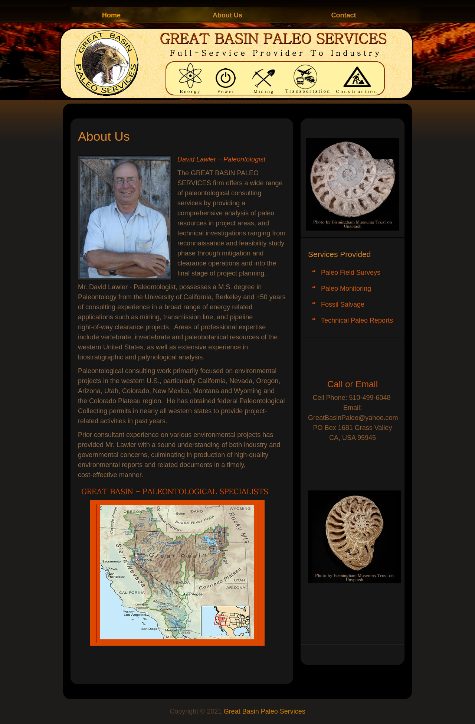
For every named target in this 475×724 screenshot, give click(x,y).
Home (111, 15)
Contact (343, 15)
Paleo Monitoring (346, 288)
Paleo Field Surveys (350, 272)
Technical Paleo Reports (357, 320)
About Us (227, 15)
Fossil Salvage (342, 304)
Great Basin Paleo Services (264, 711)
